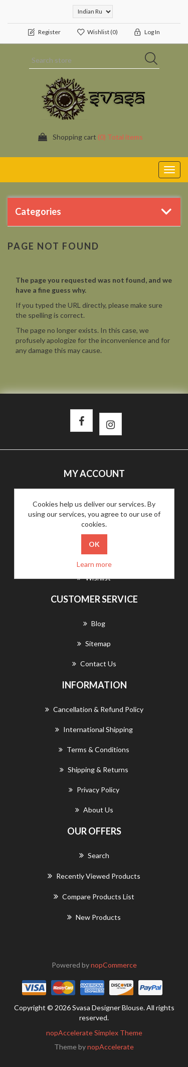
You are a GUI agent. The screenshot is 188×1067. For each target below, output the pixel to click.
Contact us (94, 663)
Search (94, 855)
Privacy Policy (94, 789)
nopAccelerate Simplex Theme (94, 1032)
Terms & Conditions (94, 749)
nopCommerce (114, 965)
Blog (94, 623)
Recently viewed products (94, 876)
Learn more (94, 564)
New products (94, 917)
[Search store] (94, 60)
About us (94, 809)
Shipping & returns (94, 769)
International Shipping (94, 729)
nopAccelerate (110, 1046)
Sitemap (94, 643)
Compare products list (94, 896)
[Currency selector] (93, 11)
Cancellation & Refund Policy (94, 709)
